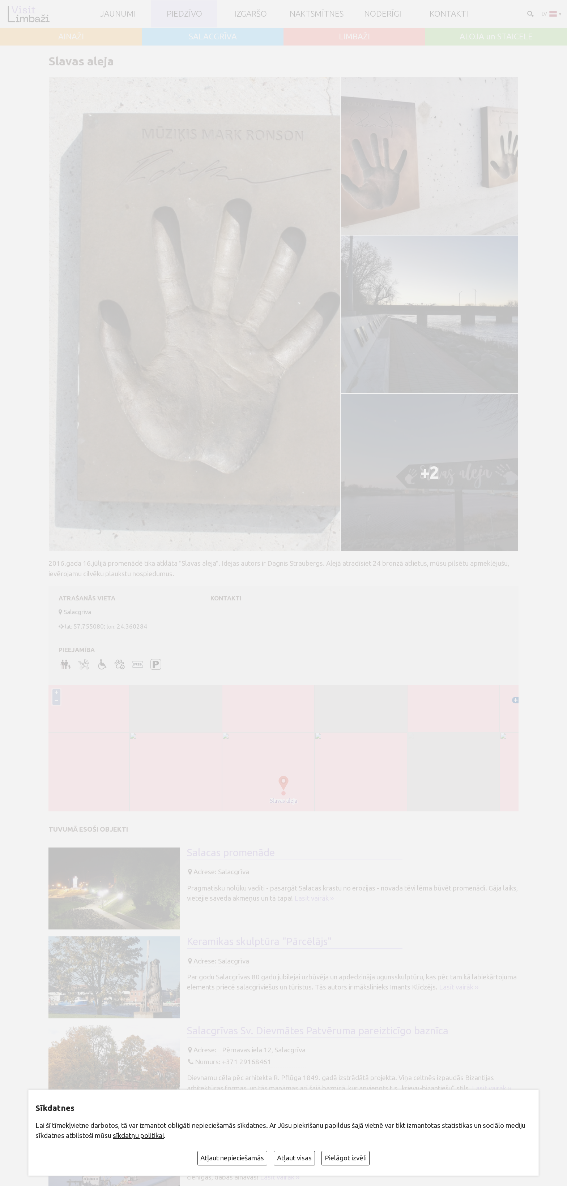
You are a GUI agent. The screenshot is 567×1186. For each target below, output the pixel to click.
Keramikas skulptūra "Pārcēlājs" (259, 941)
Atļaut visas (294, 1158)
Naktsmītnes (317, 14)
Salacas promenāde (231, 852)
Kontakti (449, 14)
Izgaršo (250, 14)
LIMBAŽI (354, 37)
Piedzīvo (184, 14)
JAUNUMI (118, 14)
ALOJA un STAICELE (496, 37)
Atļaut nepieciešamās (232, 1158)
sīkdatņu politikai (138, 1135)
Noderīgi (382, 14)
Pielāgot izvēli (346, 1158)
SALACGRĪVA (213, 37)
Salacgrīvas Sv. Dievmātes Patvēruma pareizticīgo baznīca (317, 1030)
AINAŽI (71, 37)
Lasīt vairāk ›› (314, 898)
